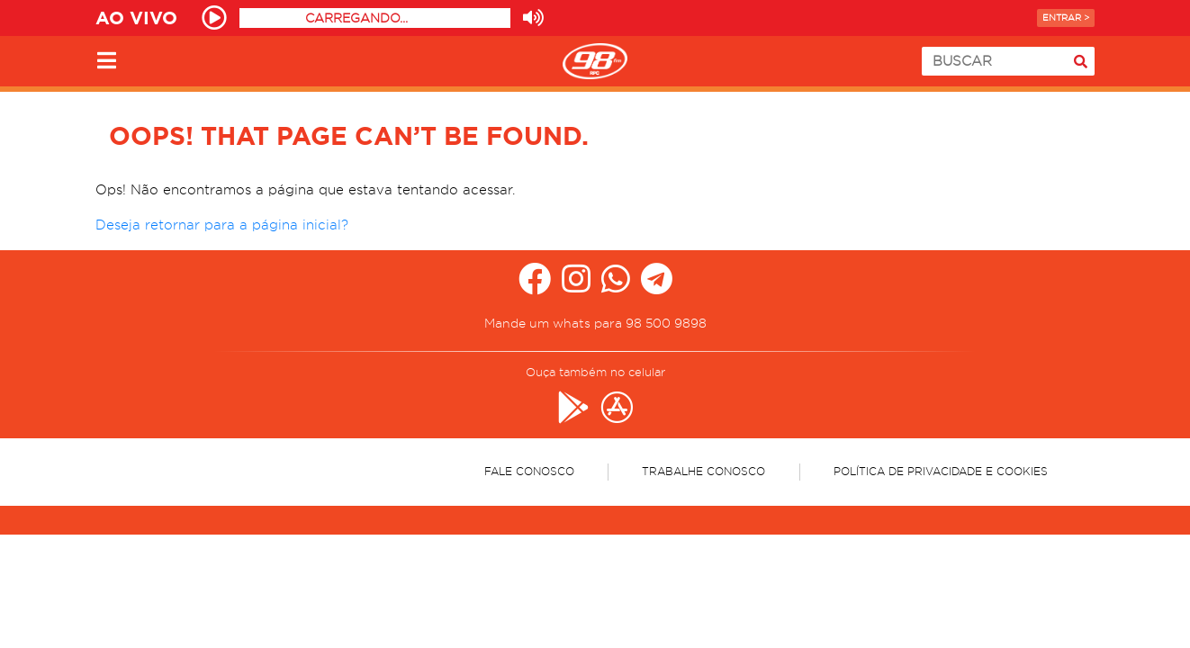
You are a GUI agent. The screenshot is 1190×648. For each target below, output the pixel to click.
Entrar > (1065, 17)
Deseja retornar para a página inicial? (221, 225)
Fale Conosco (529, 471)
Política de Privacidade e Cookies (941, 471)
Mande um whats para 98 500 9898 (595, 323)
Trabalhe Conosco (703, 471)
